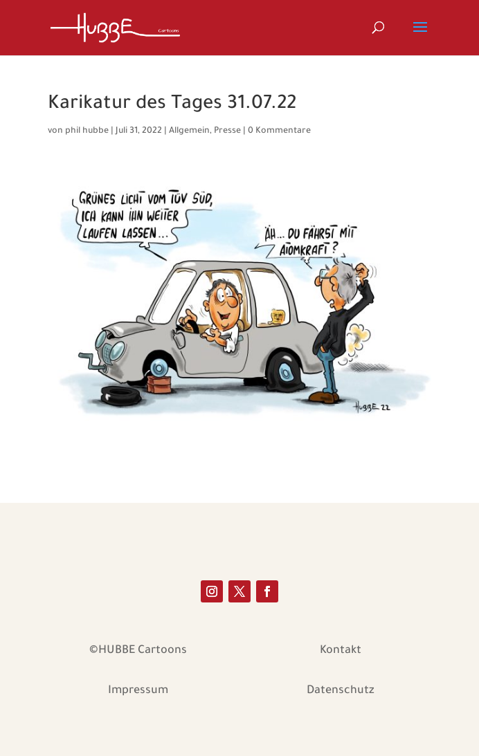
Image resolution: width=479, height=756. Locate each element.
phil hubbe (87, 131)
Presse (227, 131)
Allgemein (189, 131)
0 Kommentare (279, 131)
